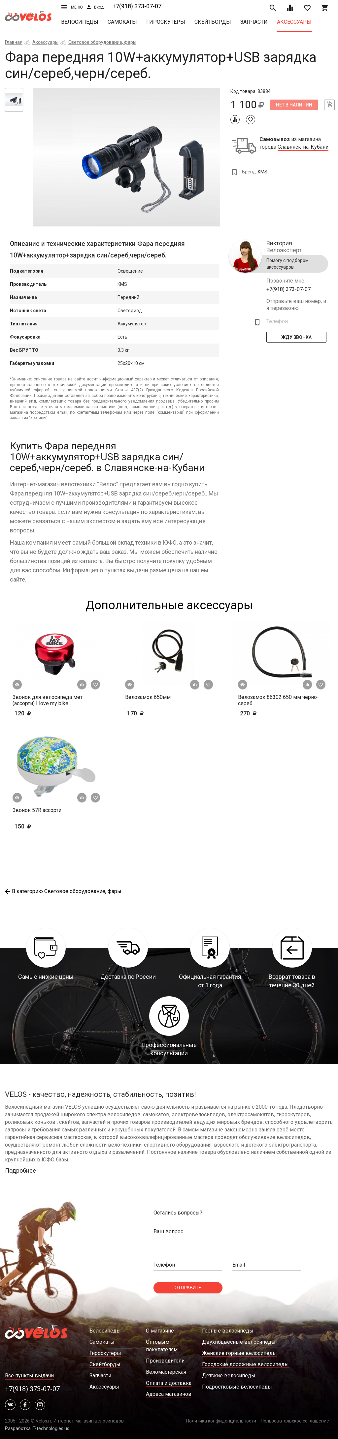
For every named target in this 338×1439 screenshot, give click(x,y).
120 (33, 713)
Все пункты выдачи (29, 1375)
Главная (13, 42)
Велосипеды (79, 22)
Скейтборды (212, 22)
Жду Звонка (296, 337)
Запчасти (254, 22)
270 (267, 713)
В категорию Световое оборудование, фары (63, 891)
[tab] (14, 99)
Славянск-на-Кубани (303, 147)
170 (154, 713)
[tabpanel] (126, 157)
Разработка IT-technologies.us (37, 1428)
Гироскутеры (165, 22)
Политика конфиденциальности (221, 1421)
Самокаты (122, 22)
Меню (72, 7)
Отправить (188, 1287)
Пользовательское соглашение (295, 1421)
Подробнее (20, 1170)
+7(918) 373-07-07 (137, 6)
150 (33, 826)
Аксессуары (294, 22)
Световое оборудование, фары (102, 42)
